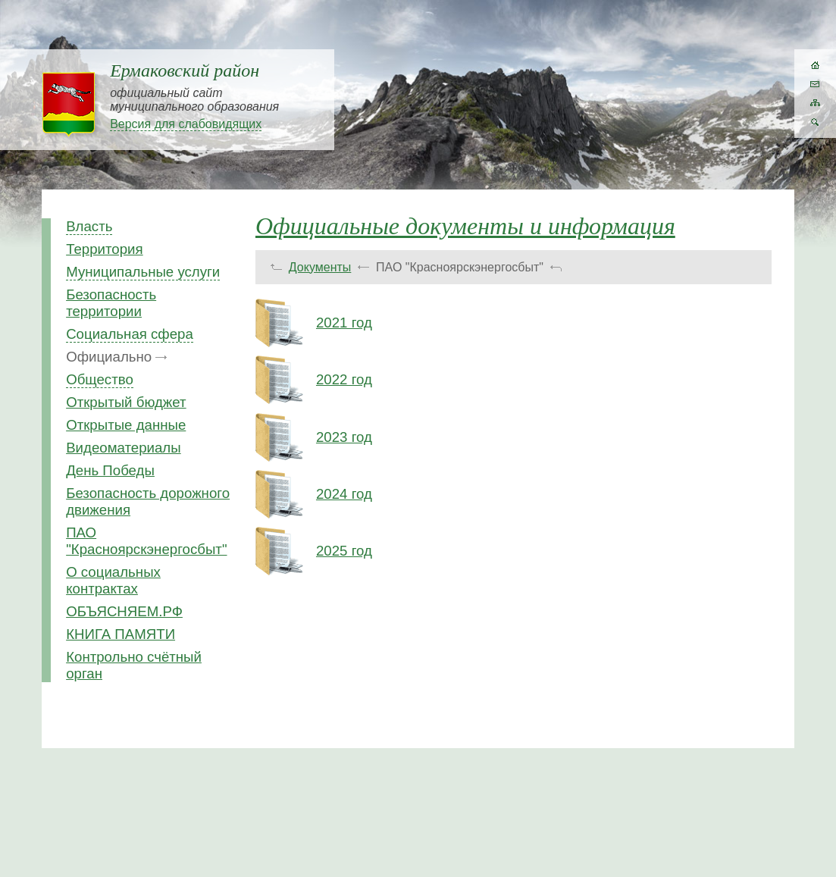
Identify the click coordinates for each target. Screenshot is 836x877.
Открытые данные (126, 425)
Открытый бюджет (126, 402)
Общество (99, 379)
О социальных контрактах (113, 580)
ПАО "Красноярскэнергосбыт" (146, 541)
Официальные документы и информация (465, 226)
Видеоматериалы (123, 448)
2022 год (344, 379)
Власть (89, 226)
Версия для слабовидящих (185, 123)
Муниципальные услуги (143, 272)
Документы (320, 267)
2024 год (344, 494)
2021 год (344, 322)
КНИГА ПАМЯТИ (120, 634)
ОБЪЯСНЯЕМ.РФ (124, 611)
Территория (104, 249)
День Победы (110, 470)
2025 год (344, 551)
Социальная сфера (129, 334)
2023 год (344, 437)
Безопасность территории (111, 303)
